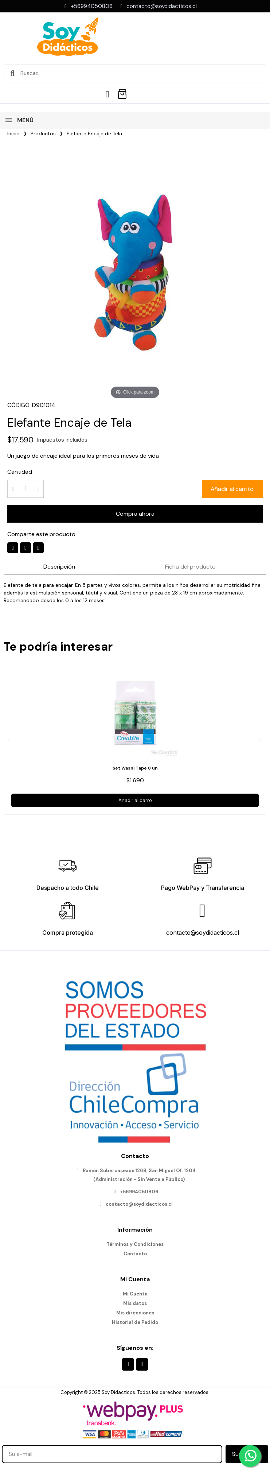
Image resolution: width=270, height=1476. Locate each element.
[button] (232, 489)
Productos (43, 133)
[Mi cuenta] (107, 94)
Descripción (59, 566)
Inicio (13, 133)
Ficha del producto (190, 566)
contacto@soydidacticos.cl (202, 932)
